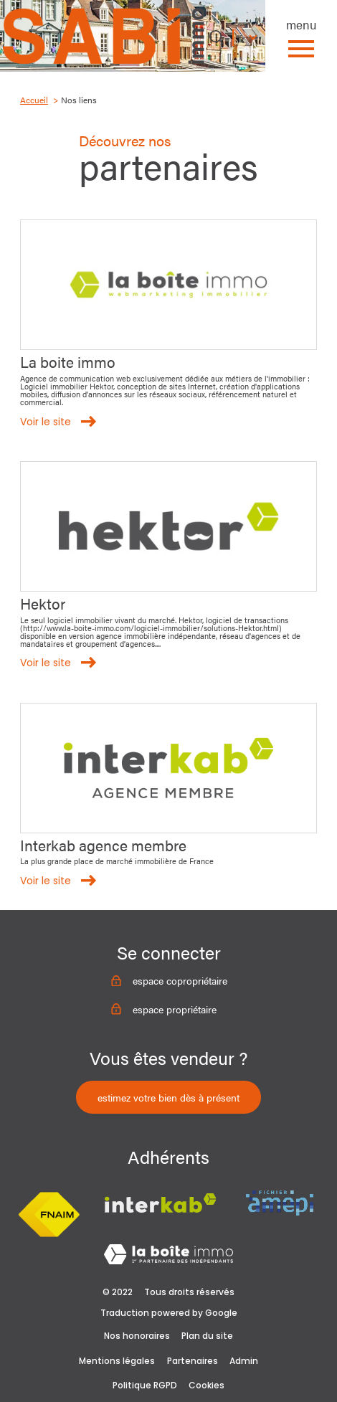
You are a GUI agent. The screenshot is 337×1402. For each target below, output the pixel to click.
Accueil (34, 99)
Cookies (206, 1385)
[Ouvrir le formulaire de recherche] (216, 37)
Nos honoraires (137, 1336)
